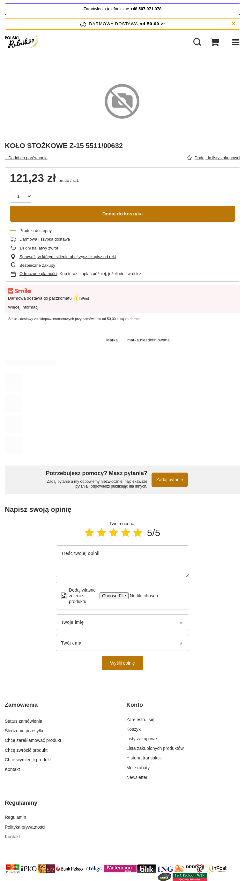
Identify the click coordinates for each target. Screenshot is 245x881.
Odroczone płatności (38, 273)
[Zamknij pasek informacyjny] (233, 23)
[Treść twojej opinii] (122, 561)
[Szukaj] (197, 42)
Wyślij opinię (122, 663)
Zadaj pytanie (169, 479)
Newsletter (136, 777)
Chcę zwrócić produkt (26, 748)
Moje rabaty (138, 767)
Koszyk (133, 729)
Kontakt (12, 767)
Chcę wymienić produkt (28, 757)
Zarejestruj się (140, 719)
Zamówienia (21, 705)
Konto (134, 705)
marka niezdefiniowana (148, 340)
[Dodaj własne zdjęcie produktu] (142, 595)
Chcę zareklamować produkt (33, 738)
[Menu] (235, 42)
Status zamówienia (23, 719)
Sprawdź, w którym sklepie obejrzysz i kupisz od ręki (67, 256)
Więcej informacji (23, 307)
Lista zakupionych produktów (155, 748)
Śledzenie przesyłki (24, 729)
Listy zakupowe (141, 738)
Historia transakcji (143, 757)
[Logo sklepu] (22, 42)
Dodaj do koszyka (122, 213)
